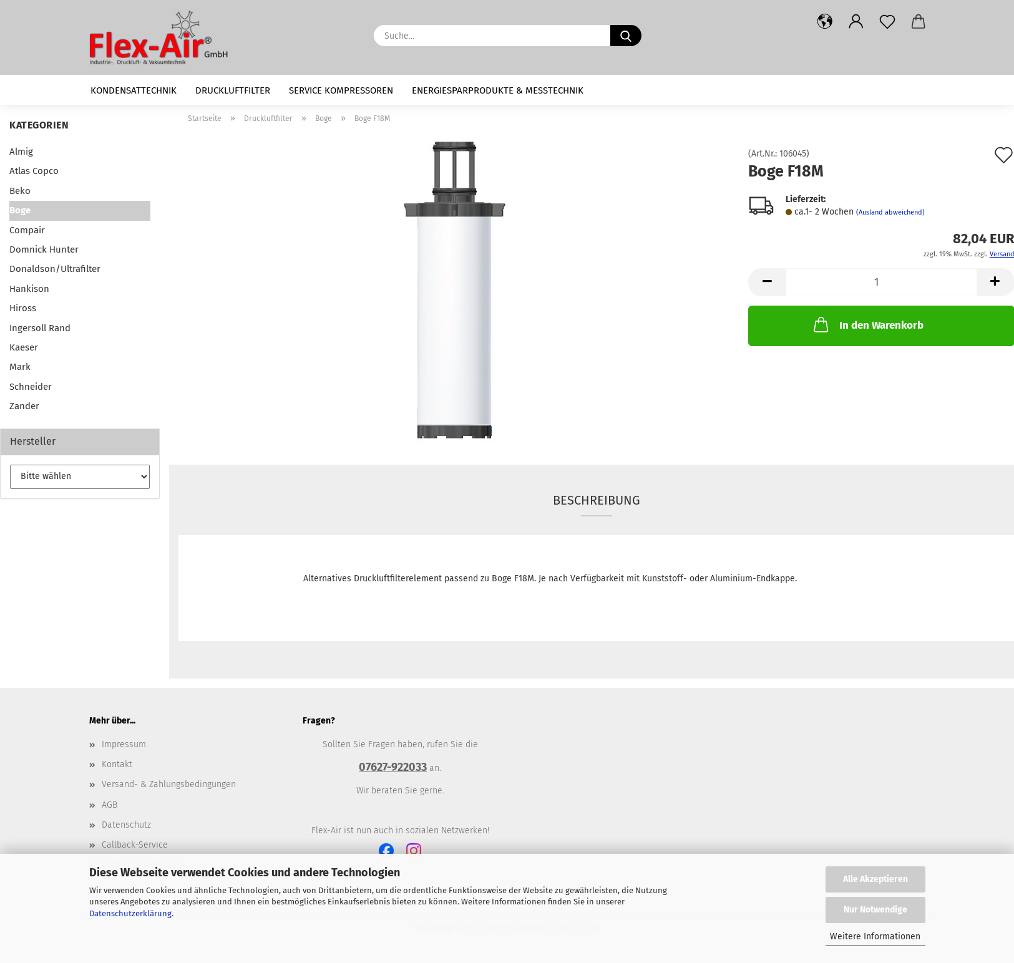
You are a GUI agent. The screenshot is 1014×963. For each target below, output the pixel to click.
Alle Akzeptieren (875, 879)
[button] (825, 22)
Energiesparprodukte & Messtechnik (497, 90)
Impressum (124, 744)
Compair (27, 230)
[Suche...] (625, 35)
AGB (109, 805)
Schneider (30, 386)
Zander (24, 406)
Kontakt (117, 764)
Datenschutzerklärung (130, 913)
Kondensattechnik (133, 90)
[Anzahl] (881, 282)
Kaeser (23, 347)
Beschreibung (596, 500)
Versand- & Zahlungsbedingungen (169, 784)
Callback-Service (135, 845)
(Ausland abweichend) (890, 212)
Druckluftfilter (232, 90)
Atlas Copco (34, 171)
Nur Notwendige (875, 909)
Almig (21, 151)
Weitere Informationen (875, 936)
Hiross (22, 308)
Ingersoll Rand (40, 328)
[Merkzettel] (887, 22)
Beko (20, 190)
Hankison (29, 288)
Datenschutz (126, 825)
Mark (20, 366)
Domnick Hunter (44, 249)
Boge (20, 210)
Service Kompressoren (341, 90)
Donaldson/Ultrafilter (54, 268)
